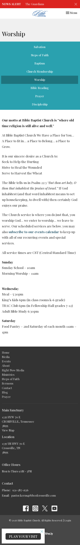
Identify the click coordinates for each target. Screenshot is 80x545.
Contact (7, 388)
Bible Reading (40, 88)
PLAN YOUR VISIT (23, 536)
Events (6, 361)
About (6, 366)
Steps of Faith (39, 55)
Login (67, 520)
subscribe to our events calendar (34, 232)
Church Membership (40, 71)
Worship (39, 80)
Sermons (7, 383)
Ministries (8, 374)
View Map (8, 430)
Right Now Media (13, 370)
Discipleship (40, 104)
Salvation (39, 47)
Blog (5, 392)
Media (6, 357)
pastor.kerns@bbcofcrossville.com (33, 495)
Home (6, 352)
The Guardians (34, 4)
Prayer (39, 96)
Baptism (39, 63)
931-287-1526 (20, 490)
